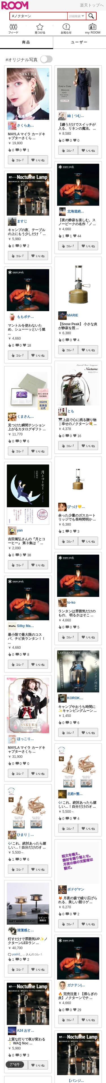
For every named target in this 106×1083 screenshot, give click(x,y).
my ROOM (92, 29)
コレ (20, 160)
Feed (13, 29)
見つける (40, 29)
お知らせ (66, 29)
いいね (40, 160)
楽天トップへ (92, 5)
